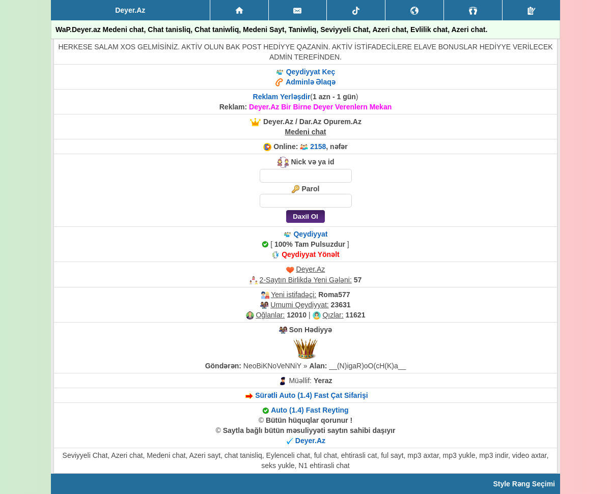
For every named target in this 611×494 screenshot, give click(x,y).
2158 (318, 146)
